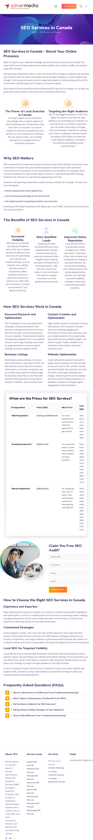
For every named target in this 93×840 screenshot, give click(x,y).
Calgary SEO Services (32, 764)
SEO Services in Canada (54, 763)
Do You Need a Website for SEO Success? (34, 704)
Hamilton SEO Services (32, 798)
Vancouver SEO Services (33, 784)
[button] (46, 693)
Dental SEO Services (56, 782)
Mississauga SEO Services (34, 812)
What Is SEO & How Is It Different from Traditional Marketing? (46, 692)
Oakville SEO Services (32, 791)
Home (34, 32)
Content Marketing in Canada (56, 770)
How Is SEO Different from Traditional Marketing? (39, 715)
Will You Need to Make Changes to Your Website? (38, 710)
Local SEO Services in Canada (56, 776)
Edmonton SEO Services (33, 770)
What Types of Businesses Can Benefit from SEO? (39, 698)
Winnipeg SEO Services (32, 777)
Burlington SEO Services (33, 805)
